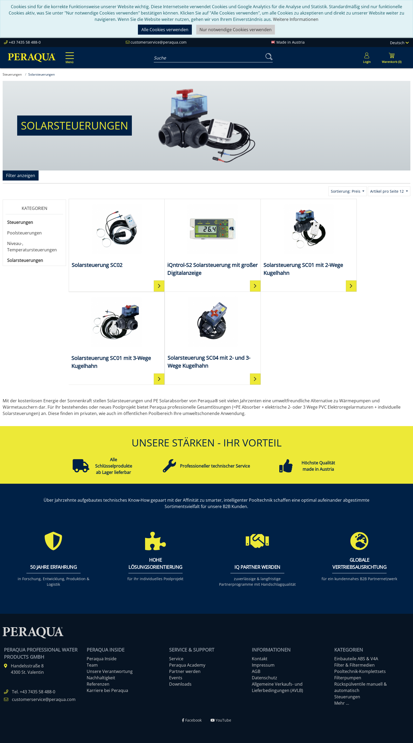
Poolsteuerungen (24, 233)
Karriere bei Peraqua (107, 690)
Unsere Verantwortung (110, 671)
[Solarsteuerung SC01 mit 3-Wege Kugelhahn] (367, 239)
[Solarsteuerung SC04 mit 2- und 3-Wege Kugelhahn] (111, 332)
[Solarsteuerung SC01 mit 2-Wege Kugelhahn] (282, 239)
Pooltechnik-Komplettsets (360, 671)
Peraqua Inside (102, 658)
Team (92, 665)
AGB (256, 671)
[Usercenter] (367, 57)
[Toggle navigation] (68, 54)
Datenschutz (264, 677)
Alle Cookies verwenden (164, 30)
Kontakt (259, 658)
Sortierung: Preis (346, 191)
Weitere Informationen (295, 19)
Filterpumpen (347, 677)
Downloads (180, 684)
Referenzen (98, 684)
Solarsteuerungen (25, 260)
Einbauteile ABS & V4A (356, 658)
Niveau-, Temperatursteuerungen (32, 247)
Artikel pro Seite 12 (387, 191)
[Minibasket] (391, 57)
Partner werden (185, 671)
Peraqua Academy (187, 665)
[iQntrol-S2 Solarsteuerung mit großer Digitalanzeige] (196, 239)
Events (175, 677)
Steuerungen (20, 222)
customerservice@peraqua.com (159, 42)
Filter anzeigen (20, 175)
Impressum (263, 665)
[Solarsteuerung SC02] (111, 235)
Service (176, 658)
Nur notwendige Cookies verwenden (235, 30)
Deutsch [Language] (399, 42)
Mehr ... (341, 703)
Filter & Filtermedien (354, 665)
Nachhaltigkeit (101, 677)
